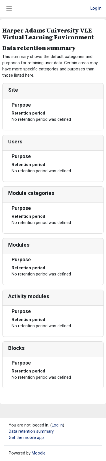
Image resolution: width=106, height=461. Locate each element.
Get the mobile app (26, 437)
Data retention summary (31, 431)
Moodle (39, 453)
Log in (95, 8)
